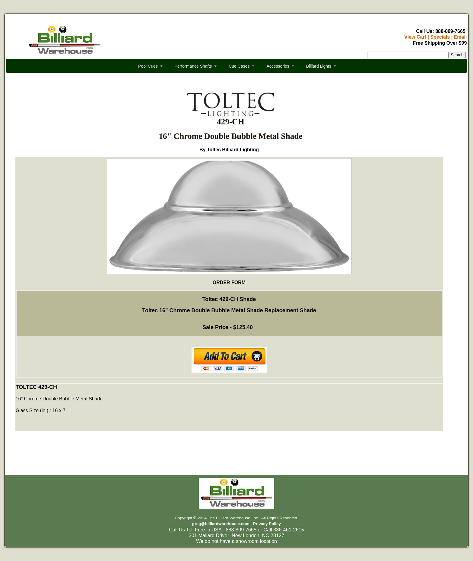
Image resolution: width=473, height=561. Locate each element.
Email (460, 37)
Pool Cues (148, 66)
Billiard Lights (318, 66)
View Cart (415, 37)
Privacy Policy (267, 523)
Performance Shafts (193, 66)
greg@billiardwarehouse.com (220, 523)
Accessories (277, 66)
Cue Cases (239, 66)
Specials (440, 37)
